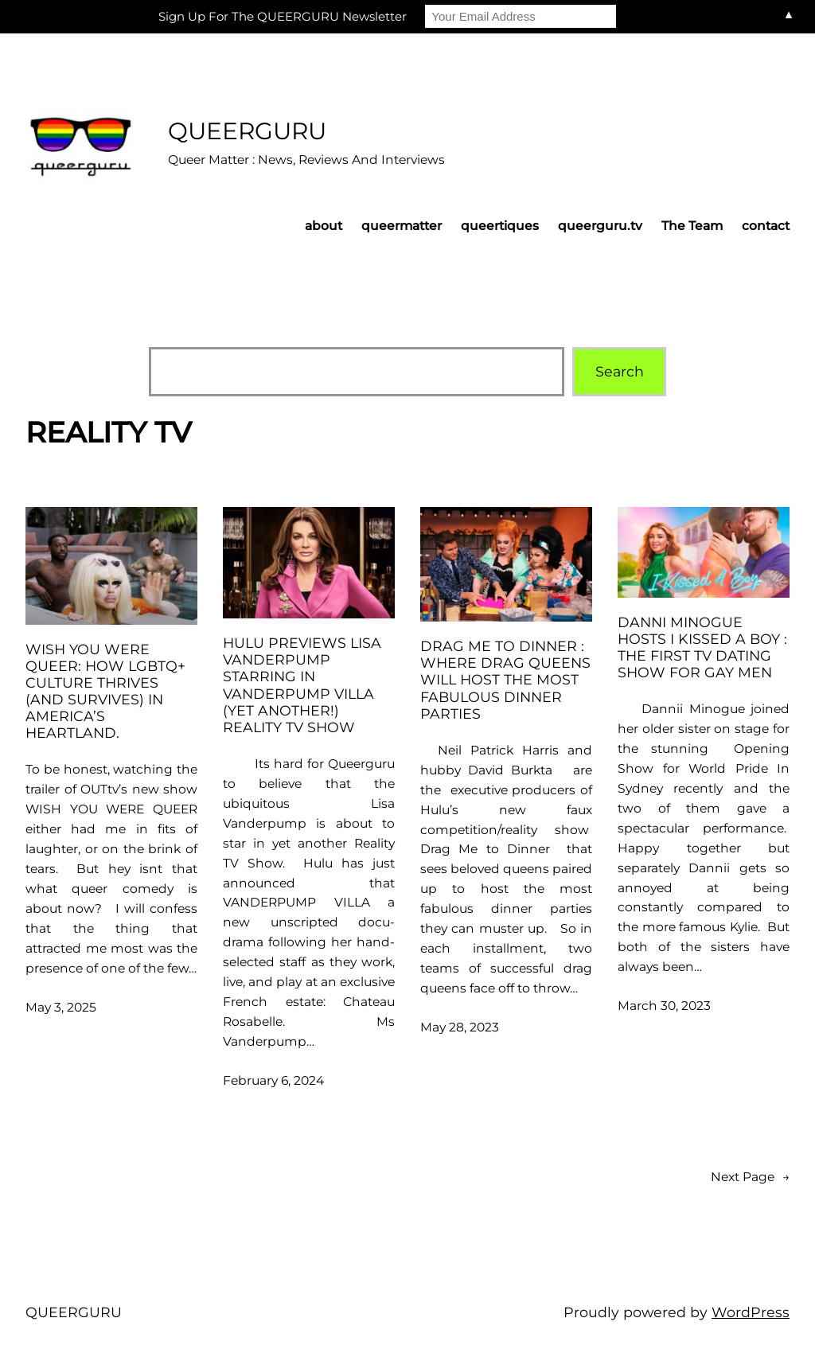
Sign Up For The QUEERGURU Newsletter (282, 16)
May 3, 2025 (60, 1007)
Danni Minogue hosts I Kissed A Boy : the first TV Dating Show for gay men (702, 647)
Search (619, 371)
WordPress (751, 1312)
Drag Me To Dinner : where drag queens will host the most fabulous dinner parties (505, 679)
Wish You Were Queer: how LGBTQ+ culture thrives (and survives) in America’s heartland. (105, 691)
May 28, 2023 (459, 1027)
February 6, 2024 (273, 1080)
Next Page (750, 1177)
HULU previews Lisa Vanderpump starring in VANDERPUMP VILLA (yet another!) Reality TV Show (302, 684)
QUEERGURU (247, 130)
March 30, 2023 (664, 1005)
